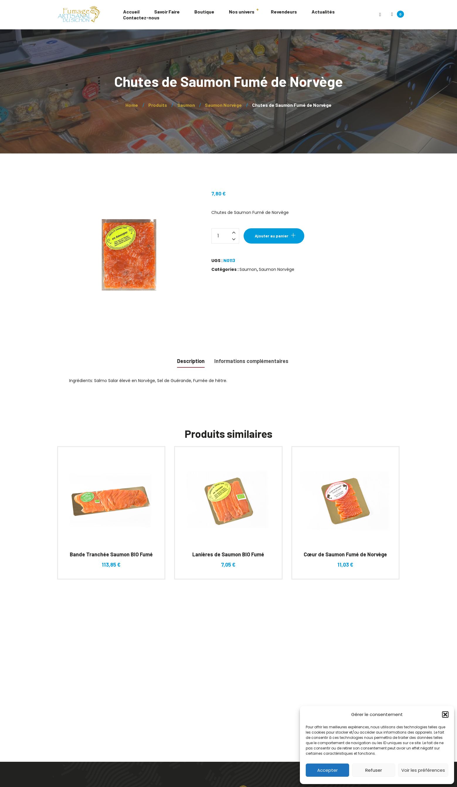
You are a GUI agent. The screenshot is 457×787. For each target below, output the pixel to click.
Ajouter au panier (271, 235)
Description (191, 361)
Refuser (373, 770)
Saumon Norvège (276, 269)
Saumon (248, 269)
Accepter (327, 770)
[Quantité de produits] (225, 236)
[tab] (191, 360)
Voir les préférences (423, 770)
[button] (445, 714)
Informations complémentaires (251, 361)
